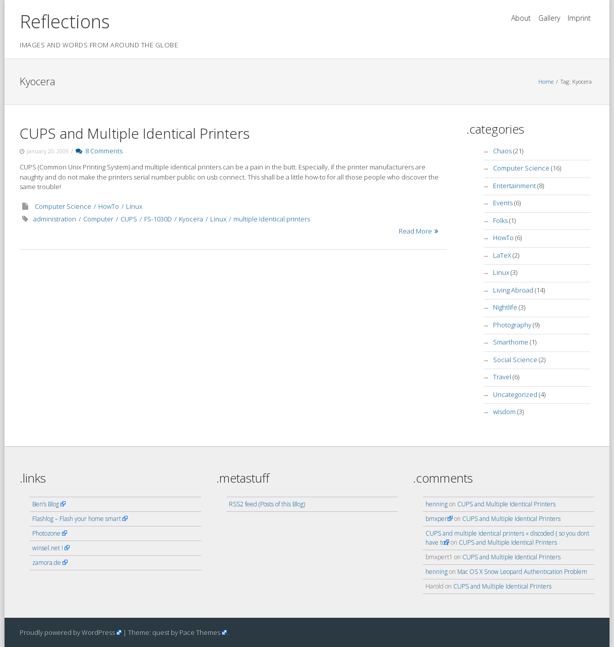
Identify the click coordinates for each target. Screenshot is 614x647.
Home (546, 81)
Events (503, 202)
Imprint (579, 18)
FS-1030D (158, 218)
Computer (98, 218)
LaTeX (502, 255)
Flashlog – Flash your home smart (76, 518)
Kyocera (191, 218)
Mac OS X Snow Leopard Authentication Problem (522, 571)
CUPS (128, 218)
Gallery (549, 18)
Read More (415, 231)
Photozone (46, 533)
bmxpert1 (439, 518)
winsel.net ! (47, 548)
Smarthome (510, 341)
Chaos (502, 150)
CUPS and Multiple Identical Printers (135, 133)
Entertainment (514, 185)
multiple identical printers (271, 218)
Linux (134, 206)
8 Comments (99, 150)
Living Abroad (513, 290)
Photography (512, 324)
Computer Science (63, 206)
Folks (500, 220)
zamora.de (46, 562)
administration (54, 218)
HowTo (108, 206)
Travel (502, 376)
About (521, 18)
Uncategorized (515, 394)
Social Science (515, 359)
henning (436, 504)
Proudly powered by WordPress (67, 632)
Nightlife (505, 307)
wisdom (504, 411)
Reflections (65, 21)
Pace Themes (199, 632)
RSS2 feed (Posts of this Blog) (267, 504)
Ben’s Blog (45, 504)
